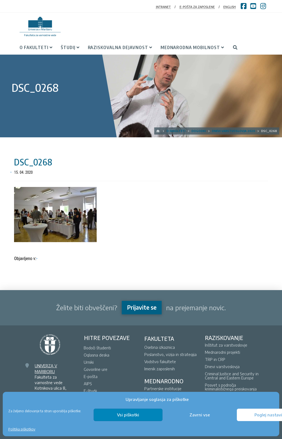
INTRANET (163, 7)
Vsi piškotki (128, 414)
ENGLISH (229, 7)
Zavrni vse (199, 414)
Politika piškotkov (21, 429)
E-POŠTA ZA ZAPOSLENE (197, 7)
